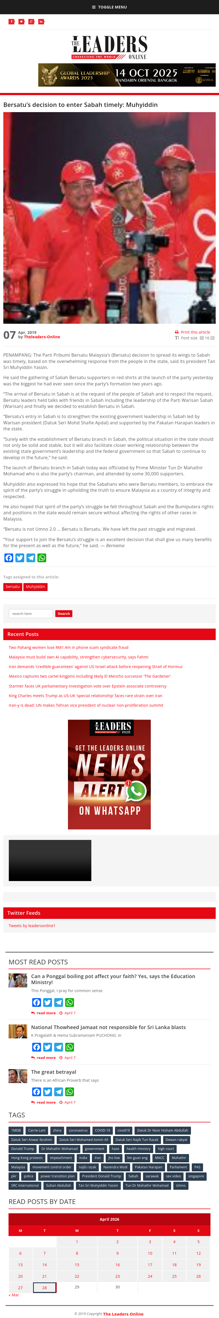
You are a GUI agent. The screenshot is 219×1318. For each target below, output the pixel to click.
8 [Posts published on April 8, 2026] (76, 1251)
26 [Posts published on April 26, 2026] (199, 1272)
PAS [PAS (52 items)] (199, 1166)
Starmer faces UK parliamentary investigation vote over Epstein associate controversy (87, 686)
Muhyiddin (36, 586)
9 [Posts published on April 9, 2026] (120, 1251)
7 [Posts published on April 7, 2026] (42, 1251)
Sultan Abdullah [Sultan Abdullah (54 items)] (59, 1185)
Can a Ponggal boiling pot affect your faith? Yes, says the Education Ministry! (113, 979)
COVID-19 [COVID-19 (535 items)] (103, 1130)
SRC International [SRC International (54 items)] (25, 1185)
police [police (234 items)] (29, 1176)
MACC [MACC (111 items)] (161, 1157)
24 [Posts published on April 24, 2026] (153, 1272)
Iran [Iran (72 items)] (98, 1157)
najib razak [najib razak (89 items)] (88, 1166)
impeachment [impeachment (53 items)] (61, 1157)
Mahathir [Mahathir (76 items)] (181, 1157)
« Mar (14, 1290)
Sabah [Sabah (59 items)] (134, 1176)
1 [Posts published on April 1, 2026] (76, 1240)
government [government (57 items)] (95, 1148)
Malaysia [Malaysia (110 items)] (18, 1166)
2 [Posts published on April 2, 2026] (120, 1240)
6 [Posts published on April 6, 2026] (20, 1251)
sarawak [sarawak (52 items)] (153, 1176)
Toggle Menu (109, 7)
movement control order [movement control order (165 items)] (52, 1166)
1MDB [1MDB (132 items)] (16, 1130)
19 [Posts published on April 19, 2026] (199, 1262)
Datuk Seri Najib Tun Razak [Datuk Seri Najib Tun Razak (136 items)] (137, 1139)
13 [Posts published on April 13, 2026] (19, 1262)
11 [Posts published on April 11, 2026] (176, 1251)
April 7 (67, 1013)
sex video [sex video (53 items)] (175, 1176)
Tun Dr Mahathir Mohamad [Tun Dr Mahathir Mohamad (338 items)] (147, 1185)
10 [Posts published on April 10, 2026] (153, 1251)
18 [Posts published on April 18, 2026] (176, 1262)
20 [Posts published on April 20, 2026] (19, 1272)
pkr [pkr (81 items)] (14, 1176)
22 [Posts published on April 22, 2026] (76, 1272)
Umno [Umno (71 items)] (182, 1185)
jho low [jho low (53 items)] (115, 1157)
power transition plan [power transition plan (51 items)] (58, 1176)
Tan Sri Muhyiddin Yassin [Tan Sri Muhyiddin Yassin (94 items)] (99, 1185)
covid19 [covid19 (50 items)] (125, 1130)
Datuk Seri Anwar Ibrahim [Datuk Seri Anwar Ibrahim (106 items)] (31, 1139)
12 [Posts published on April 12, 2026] (199, 1251)
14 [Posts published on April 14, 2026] (42, 1262)
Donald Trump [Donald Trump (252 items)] (22, 1148)
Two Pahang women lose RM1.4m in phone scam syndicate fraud (68, 647)
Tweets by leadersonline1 (32, 925)
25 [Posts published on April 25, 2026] (176, 1272)
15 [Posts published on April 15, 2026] (76, 1262)
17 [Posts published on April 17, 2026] (153, 1262)
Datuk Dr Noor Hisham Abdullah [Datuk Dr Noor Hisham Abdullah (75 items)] (164, 1130)
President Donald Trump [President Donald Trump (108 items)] (102, 1176)
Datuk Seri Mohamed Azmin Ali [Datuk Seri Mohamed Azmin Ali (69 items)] (84, 1139)
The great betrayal (53, 1072)
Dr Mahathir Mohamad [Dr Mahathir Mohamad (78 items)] (60, 1148)
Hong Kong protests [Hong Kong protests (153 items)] (27, 1157)
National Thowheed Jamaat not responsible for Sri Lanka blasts (108, 1027)
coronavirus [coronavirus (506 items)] (79, 1130)
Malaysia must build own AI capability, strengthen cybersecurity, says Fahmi (79, 657)
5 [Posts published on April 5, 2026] (199, 1240)
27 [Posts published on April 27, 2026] (19, 1283)
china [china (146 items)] (58, 1130)
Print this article (192, 332)
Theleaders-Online (42, 336)
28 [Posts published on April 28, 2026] (42, 1283)
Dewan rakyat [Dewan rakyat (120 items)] (177, 1139)
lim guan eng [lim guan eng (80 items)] (138, 1157)
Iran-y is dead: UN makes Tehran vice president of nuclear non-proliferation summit (86, 705)
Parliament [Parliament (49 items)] (179, 1166)
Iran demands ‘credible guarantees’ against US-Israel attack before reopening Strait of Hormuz (96, 666)
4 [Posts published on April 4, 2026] (177, 1240)
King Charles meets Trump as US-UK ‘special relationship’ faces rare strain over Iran (85, 695)
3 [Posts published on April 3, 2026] (153, 1240)
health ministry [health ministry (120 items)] (140, 1148)
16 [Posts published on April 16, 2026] (120, 1262)
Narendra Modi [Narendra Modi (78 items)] (116, 1166)
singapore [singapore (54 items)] (198, 1176)
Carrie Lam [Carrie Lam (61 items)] (37, 1130)
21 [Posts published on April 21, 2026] (42, 1272)
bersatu (13, 586)
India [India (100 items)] (84, 1157)
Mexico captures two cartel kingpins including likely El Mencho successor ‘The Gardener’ (90, 676)
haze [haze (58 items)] (116, 1148)
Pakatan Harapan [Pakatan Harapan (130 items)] (149, 1166)
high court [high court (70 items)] (167, 1148)
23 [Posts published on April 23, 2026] (120, 1272)
